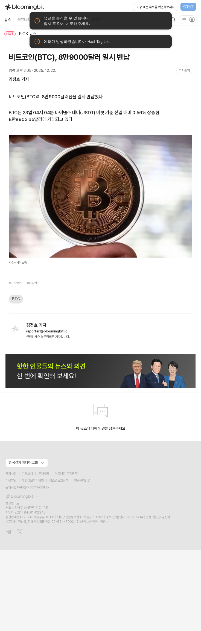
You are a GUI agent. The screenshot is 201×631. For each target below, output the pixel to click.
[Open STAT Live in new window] (165, 7)
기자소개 (27, 474)
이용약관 (10, 480)
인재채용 (43, 474)
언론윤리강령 (82, 480)
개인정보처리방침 (33, 480)
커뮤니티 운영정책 (66, 474)
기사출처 (184, 70)
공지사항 (10, 474)
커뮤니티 (24, 19)
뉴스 (7, 19)
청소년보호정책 (58, 480)
